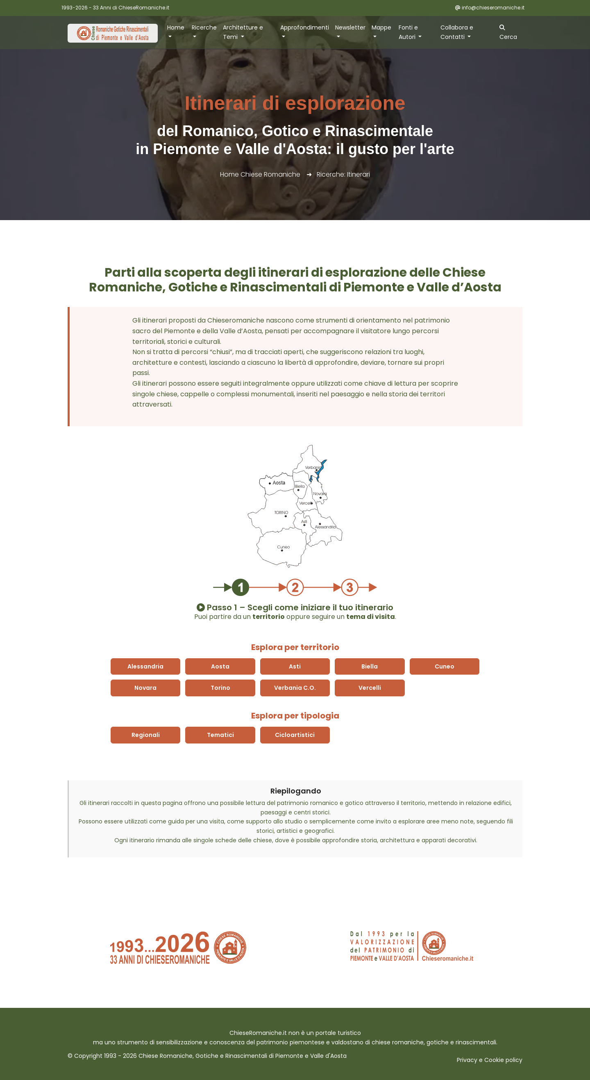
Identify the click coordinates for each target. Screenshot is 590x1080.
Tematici (220, 735)
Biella (369, 666)
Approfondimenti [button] (304, 27)
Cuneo (444, 666)
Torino (220, 688)
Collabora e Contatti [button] (456, 32)
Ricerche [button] (204, 27)
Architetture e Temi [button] (243, 32)
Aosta (220, 666)
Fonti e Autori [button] (408, 32)
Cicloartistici (295, 735)
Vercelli (370, 688)
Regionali (146, 735)
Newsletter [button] (350, 27)
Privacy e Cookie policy (489, 1060)
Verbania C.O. (295, 688)
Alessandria (145, 666)
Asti (295, 666)
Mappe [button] (381, 27)
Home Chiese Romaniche (260, 174)
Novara (145, 688)
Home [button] (175, 27)
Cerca (508, 33)
